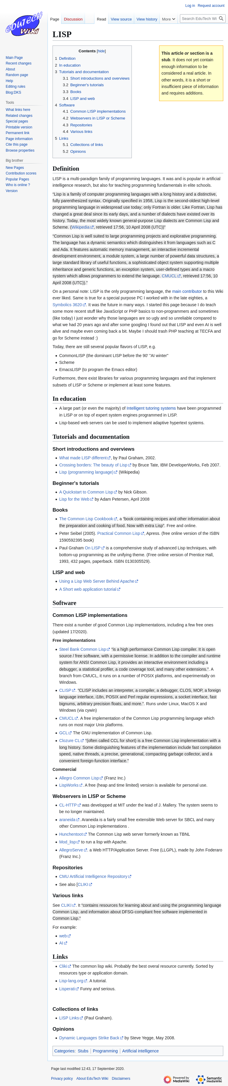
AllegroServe (71, 850)
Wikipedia (81, 227)
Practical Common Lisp (118, 533)
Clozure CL (69, 740)
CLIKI (83, 884)
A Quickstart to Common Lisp (86, 492)
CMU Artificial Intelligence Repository (93, 876)
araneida (67, 819)
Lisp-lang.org (71, 980)
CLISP (65, 690)
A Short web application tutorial (87, 589)
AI (61, 943)
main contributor (187, 291)
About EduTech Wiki (92, 1078)
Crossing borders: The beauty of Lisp (93, 465)
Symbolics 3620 (67, 304)
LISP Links (69, 1018)
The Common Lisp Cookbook (86, 518)
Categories (64, 1051)
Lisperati (67, 988)
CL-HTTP (68, 805)
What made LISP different (83, 457)
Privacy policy (62, 1078)
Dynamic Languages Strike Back (89, 1037)
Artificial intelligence (140, 1051)
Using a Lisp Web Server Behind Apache (96, 581)
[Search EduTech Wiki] (203, 18)
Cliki (63, 966)
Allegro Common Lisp (79, 778)
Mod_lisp (67, 842)
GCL (63, 732)
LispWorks (68, 785)
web (63, 935)
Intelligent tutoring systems (151, 408)
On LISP (93, 548)
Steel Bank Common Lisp (82, 649)
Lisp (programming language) (86, 472)
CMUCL (169, 276)
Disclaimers (121, 1078)
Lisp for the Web (74, 499)
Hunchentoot (71, 834)
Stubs (83, 1051)
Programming (105, 1051)
